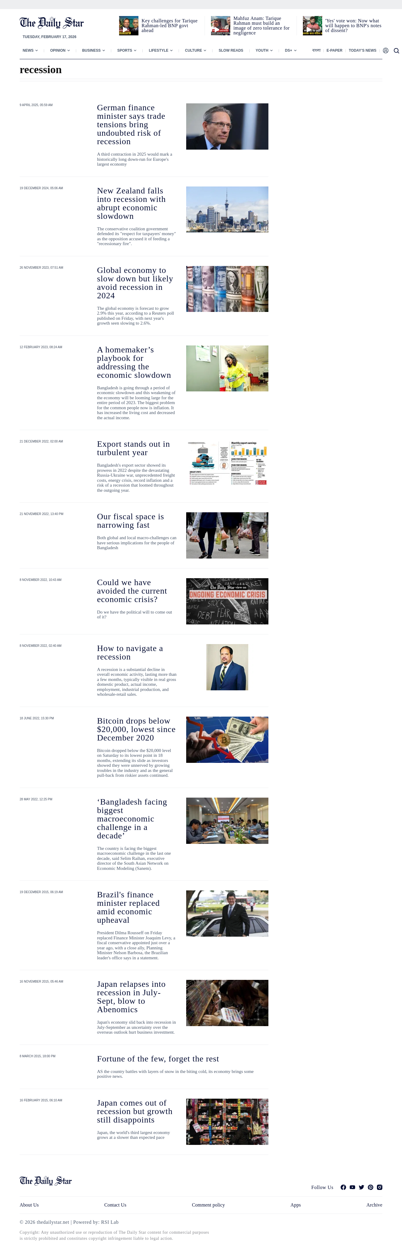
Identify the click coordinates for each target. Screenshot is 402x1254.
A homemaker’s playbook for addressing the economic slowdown (134, 362)
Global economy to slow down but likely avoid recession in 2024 (135, 282)
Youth (262, 50)
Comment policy (208, 1204)
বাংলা (316, 50)
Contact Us (115, 1204)
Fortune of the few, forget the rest (158, 1058)
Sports (124, 50)
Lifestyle (158, 50)
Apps (295, 1204)
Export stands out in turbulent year (133, 448)
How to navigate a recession (130, 652)
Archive (374, 1204)
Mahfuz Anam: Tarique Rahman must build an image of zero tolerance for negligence (261, 25)
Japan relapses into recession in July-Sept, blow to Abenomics (131, 996)
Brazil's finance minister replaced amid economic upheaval (128, 907)
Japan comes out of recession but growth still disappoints (135, 1111)
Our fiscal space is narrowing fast (130, 521)
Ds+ (288, 50)
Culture (193, 50)
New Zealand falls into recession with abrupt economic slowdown (131, 203)
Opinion (58, 50)
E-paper (334, 50)
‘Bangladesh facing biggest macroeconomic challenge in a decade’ (132, 818)
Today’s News (362, 50)
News (28, 50)
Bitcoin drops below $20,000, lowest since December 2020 (136, 729)
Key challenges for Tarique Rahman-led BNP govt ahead (169, 25)
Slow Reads (231, 50)
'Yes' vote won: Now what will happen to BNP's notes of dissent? (353, 25)
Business (91, 50)
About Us (29, 1204)
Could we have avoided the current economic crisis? (132, 591)
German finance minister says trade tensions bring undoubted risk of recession (131, 124)
